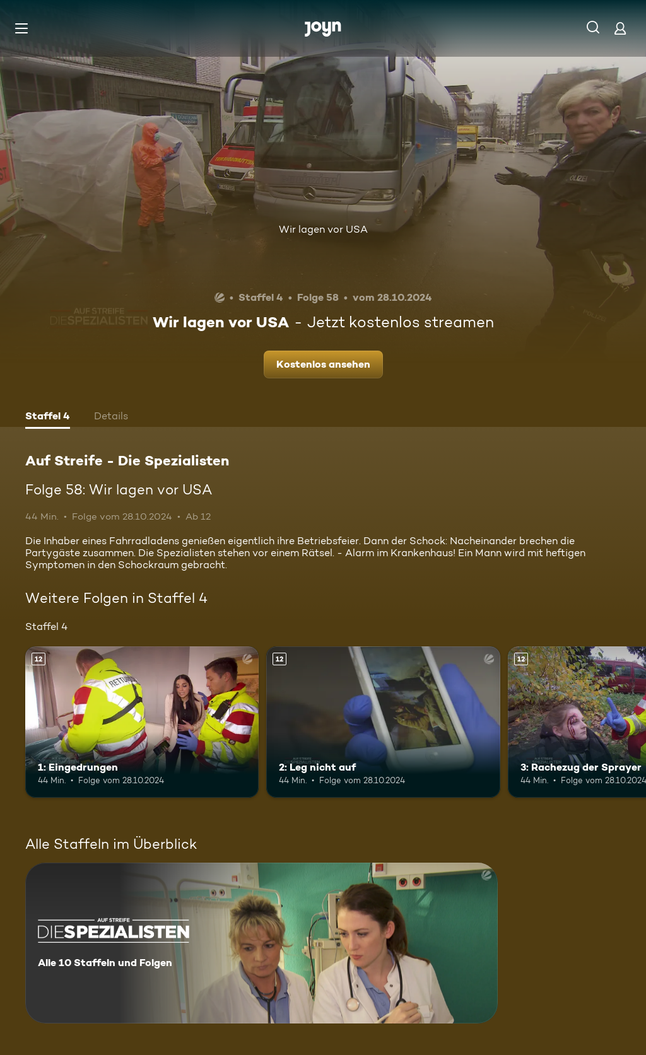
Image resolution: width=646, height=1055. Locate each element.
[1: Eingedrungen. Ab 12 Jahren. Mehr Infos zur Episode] (142, 722)
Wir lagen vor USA (323, 229)
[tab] (48, 417)
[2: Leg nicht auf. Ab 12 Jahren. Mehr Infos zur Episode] (383, 722)
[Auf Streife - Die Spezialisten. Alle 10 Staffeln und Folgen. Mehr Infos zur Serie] (261, 943)
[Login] (620, 28)
